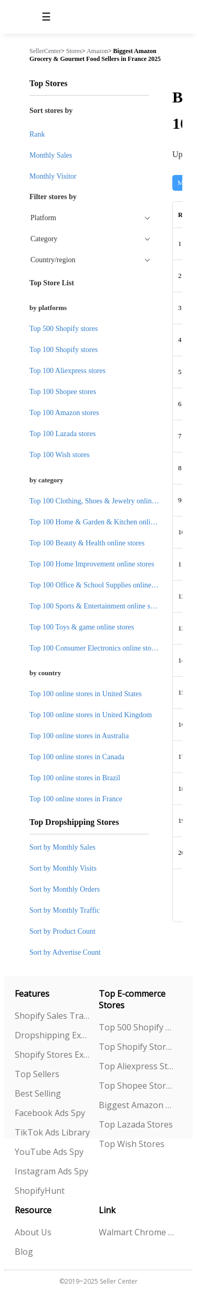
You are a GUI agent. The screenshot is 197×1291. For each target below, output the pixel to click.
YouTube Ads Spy (49, 1152)
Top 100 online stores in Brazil (74, 778)
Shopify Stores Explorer (52, 1054)
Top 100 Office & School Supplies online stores (99, 585)
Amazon (97, 51)
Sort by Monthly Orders (64, 889)
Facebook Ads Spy (50, 1113)
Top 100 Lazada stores (62, 434)
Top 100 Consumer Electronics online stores (94, 648)
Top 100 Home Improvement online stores (91, 564)
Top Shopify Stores (136, 1046)
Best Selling (38, 1093)
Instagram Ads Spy (51, 1171)
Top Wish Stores (131, 1144)
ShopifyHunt (40, 1190)
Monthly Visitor (53, 176)
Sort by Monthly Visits (63, 868)
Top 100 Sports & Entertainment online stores (96, 606)
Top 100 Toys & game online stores (81, 627)
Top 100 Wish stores (59, 455)
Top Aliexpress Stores (136, 1066)
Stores (74, 51)
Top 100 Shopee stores (62, 392)
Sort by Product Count (62, 931)
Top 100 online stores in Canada (77, 757)
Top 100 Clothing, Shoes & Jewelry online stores (101, 501)
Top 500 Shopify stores (63, 329)
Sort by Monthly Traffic (64, 910)
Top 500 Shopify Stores (136, 1027)
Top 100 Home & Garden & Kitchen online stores (103, 522)
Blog (24, 1251)
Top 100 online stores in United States (85, 694)
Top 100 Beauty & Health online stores (86, 543)
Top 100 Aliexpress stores (67, 371)
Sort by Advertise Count (65, 952)
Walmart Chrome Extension (136, 1232)
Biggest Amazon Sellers (136, 1105)
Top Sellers (37, 1074)
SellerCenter (45, 51)
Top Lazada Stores (136, 1124)
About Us (33, 1232)
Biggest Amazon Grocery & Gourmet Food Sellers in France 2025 (95, 55)
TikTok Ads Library (52, 1132)
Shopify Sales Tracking (52, 1015)
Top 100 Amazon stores (64, 413)
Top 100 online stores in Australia (79, 736)
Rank (37, 134)
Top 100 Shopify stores (63, 350)
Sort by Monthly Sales (62, 847)
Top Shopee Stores (136, 1085)
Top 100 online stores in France (75, 799)
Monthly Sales (50, 155)
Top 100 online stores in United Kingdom (90, 715)
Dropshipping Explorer (52, 1035)
